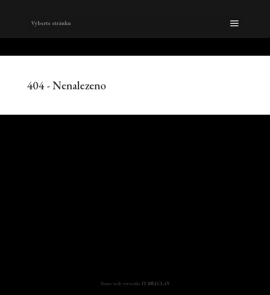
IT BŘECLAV (156, 283)
